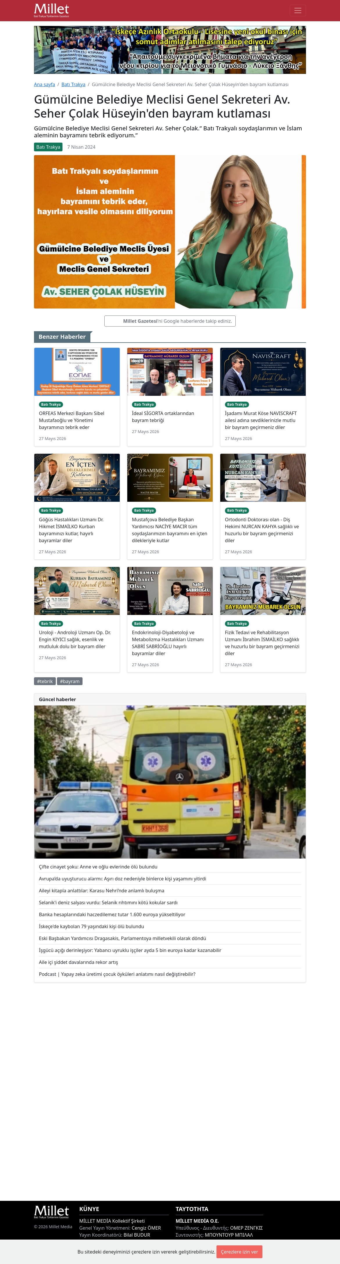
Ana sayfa (44, 84)
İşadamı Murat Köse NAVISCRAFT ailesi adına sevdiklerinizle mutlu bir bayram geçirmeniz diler (261, 420)
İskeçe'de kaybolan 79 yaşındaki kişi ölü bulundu (91, 926)
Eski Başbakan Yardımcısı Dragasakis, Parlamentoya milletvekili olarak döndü (122, 938)
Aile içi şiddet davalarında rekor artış (78, 962)
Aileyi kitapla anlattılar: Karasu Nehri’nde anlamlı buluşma (101, 890)
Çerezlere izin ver (239, 1252)
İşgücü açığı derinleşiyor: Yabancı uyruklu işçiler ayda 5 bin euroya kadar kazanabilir (130, 950)
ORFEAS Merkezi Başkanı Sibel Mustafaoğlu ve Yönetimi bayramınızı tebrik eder (71, 420)
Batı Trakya (73, 84)
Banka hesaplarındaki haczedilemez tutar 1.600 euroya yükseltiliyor (112, 914)
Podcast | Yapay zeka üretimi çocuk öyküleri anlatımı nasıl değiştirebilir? (117, 974)
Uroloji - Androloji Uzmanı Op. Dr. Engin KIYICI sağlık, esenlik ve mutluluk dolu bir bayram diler (75, 639)
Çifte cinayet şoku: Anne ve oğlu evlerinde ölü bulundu (98, 867)
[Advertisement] (170, 1092)
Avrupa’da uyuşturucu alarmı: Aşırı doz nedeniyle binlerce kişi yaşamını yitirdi (122, 878)
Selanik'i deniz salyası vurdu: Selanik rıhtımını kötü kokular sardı (108, 902)
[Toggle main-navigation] (298, 10)
